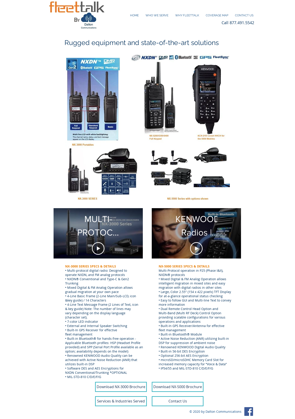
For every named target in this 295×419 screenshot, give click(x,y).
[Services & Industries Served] (121, 401)
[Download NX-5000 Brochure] (178, 387)
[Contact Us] (178, 401)
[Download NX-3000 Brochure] (121, 387)
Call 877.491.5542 (238, 22)
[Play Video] (98, 248)
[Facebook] (248, 411)
